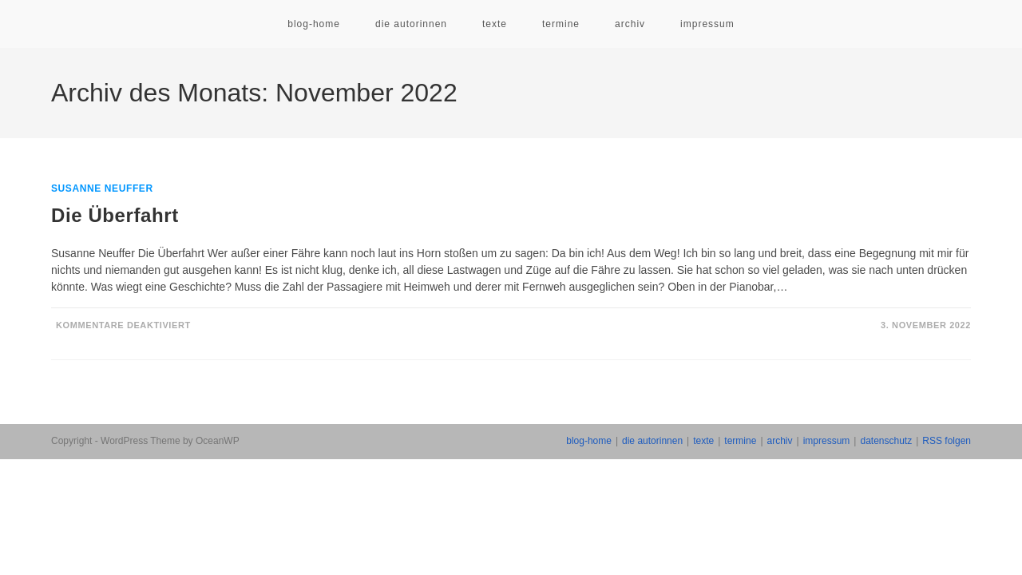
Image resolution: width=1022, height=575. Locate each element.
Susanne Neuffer (102, 188)
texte (703, 440)
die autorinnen (652, 440)
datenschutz (886, 440)
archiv (780, 440)
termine (740, 440)
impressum (826, 440)
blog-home (589, 440)
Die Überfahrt (115, 215)
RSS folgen (946, 440)
